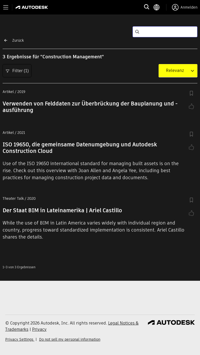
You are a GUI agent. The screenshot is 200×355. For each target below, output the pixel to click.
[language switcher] (159, 7)
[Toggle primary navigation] (6, 7)
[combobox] (175, 70)
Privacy (39, 329)
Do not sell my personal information (69, 339)
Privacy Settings (19, 339)
